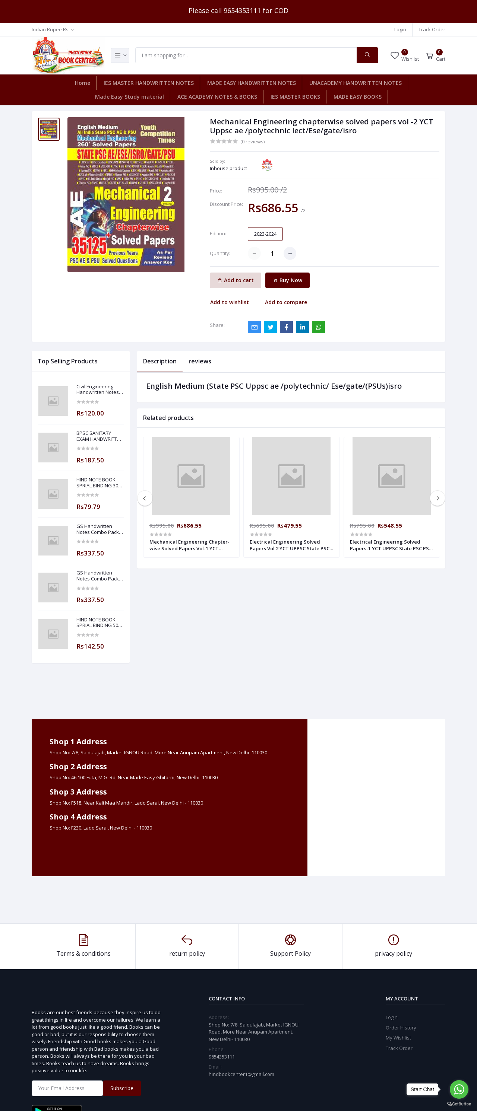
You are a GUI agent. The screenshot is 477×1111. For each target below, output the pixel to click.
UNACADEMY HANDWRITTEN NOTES (355, 82)
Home (82, 82)
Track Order (431, 29)
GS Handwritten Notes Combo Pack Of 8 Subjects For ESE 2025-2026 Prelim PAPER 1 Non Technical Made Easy (99, 576)
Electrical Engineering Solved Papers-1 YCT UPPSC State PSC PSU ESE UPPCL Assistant (391, 545)
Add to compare (286, 302)
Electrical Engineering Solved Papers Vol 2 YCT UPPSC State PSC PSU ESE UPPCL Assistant (289, 545)
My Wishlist (398, 1037)
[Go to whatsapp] (459, 1089)
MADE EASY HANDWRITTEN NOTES (251, 82)
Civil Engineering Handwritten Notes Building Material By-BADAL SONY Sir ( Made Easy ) (99, 389)
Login (400, 29)
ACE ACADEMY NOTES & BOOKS (217, 96)
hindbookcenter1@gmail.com (241, 1074)
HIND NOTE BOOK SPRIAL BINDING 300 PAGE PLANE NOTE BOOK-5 (98, 482)
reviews (200, 361)
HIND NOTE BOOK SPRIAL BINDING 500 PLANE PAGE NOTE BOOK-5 (98, 622)
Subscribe (121, 1088)
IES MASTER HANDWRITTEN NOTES (149, 82)
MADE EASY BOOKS (358, 96)
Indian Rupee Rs (50, 29)
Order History (401, 1027)
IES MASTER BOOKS (295, 96)
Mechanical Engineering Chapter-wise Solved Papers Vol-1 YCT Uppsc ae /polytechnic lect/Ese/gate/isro (189, 545)
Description (160, 361)
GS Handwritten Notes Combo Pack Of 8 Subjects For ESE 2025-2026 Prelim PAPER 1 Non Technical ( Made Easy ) (99, 529)
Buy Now (287, 280)
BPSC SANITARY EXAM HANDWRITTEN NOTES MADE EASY (99, 436)
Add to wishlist (229, 302)
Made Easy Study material (129, 96)
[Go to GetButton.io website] (459, 1103)
